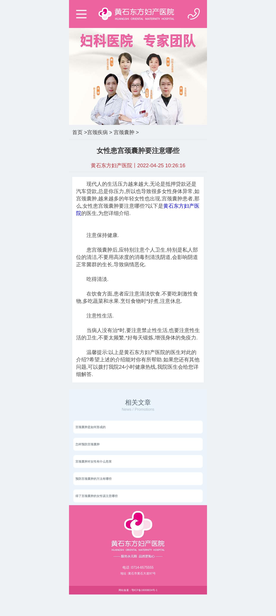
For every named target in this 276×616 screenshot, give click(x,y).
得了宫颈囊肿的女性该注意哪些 (96, 496)
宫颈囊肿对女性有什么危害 (93, 461)
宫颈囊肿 (124, 132)
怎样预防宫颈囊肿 (87, 444)
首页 (77, 132)
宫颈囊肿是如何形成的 (90, 427)
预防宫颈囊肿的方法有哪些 (93, 478)
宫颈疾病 (97, 132)
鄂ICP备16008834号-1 (144, 590)
